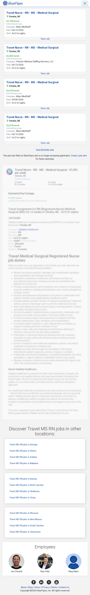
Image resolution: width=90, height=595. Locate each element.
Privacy (45, 587)
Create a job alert (79, 155)
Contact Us (64, 587)
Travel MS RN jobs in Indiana (23, 457)
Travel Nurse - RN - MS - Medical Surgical (32, 12)
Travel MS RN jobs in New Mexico (26, 519)
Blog (30, 587)
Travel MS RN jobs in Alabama (24, 463)
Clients (54, 587)
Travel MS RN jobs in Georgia (23, 444)
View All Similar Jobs (45, 150)
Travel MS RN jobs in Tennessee (25, 532)
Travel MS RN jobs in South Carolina (27, 525)
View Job (45, 39)
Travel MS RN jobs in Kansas (23, 479)
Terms (37, 587)
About (23, 587)
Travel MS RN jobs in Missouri (24, 513)
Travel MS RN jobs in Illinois (23, 451)
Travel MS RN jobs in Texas (23, 497)
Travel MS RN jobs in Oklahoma (24, 491)
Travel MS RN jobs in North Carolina (26, 485)
